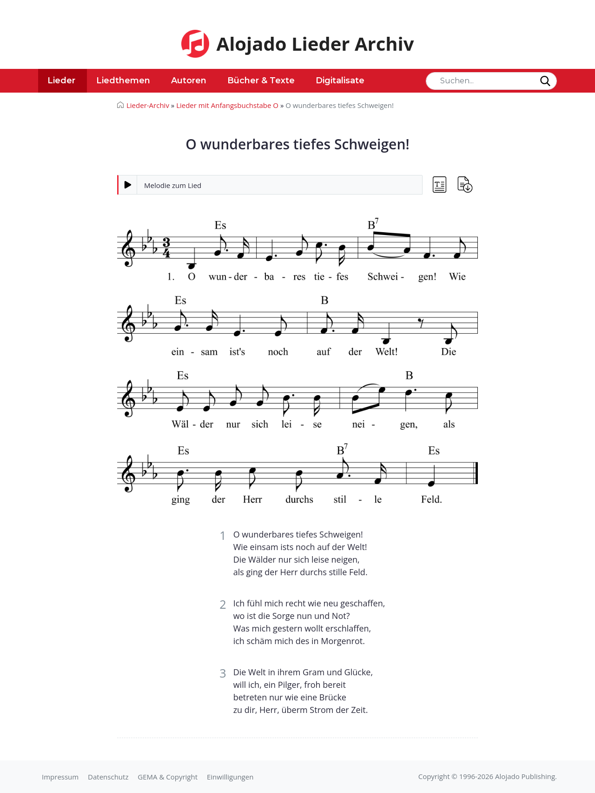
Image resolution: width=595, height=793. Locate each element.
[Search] (491, 81)
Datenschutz (108, 776)
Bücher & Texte (261, 80)
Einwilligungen (230, 776)
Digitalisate (340, 80)
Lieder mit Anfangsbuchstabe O (227, 105)
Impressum (60, 776)
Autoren (188, 80)
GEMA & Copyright (168, 776)
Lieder (61, 80)
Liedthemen (123, 80)
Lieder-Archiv (147, 105)
